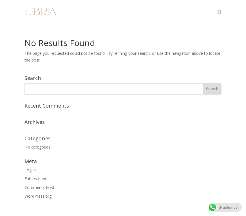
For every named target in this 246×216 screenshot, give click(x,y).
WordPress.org (38, 196)
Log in (30, 170)
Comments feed (39, 187)
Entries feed (35, 178)
